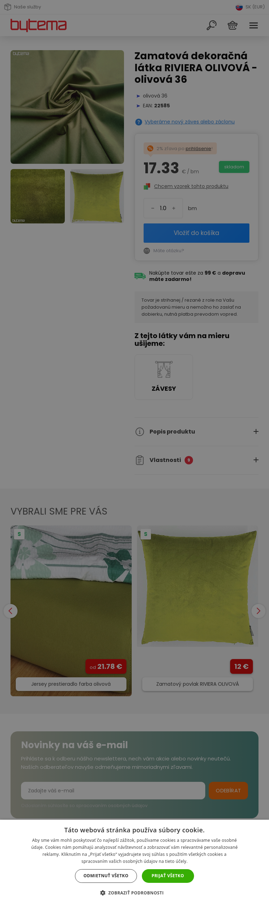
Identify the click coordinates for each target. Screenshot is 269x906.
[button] (134, 893)
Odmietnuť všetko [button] (105, 876)
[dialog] (134, 453)
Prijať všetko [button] (168, 876)
